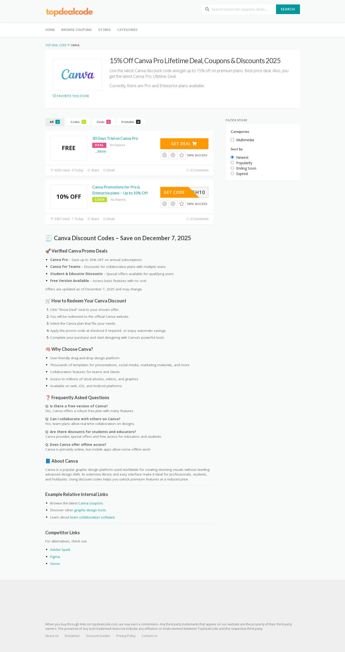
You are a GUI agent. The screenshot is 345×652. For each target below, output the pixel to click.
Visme (55, 563)
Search (288, 9)
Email (109, 170)
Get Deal (184, 143)
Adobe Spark (60, 549)
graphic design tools (90, 510)
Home (50, 29)
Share (93, 170)
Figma (55, 556)
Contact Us (149, 636)
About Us (52, 636)
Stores (104, 29)
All (55, 122)
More (101, 151)
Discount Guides (98, 636)
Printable (130, 122)
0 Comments (197, 170)
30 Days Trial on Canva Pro (115, 138)
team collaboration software (92, 517)
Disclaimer (72, 636)
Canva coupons (90, 503)
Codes (78, 122)
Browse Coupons (76, 29)
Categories (127, 29)
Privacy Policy (126, 636)
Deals (104, 122)
